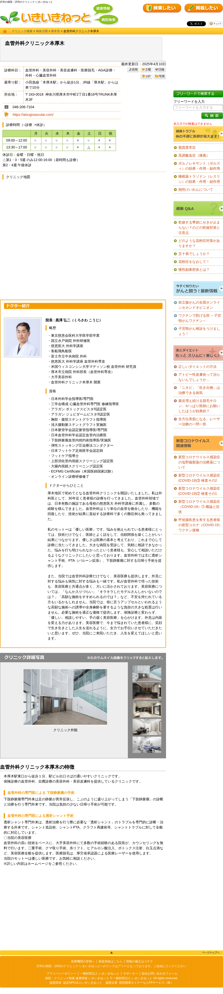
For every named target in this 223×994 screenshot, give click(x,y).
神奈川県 (42, 31)
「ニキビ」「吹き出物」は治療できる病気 (199, 390)
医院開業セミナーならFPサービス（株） (146, 982)
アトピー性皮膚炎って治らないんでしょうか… (199, 377)
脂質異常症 (187, 147)
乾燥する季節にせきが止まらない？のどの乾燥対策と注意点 (199, 227)
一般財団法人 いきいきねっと (99, 973)
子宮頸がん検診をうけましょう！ (199, 331)
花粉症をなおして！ (194, 262)
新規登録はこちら (110, 961)
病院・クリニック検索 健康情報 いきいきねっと (77, 978)
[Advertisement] (83, 908)
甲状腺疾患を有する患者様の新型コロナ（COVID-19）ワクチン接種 (200, 525)
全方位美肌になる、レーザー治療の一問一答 (199, 421)
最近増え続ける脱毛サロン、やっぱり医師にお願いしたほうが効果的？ (199, 406)
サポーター (130, 973)
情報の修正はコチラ (139, 961)
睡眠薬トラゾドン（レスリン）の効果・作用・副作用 (199, 179)
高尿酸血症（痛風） (194, 155)
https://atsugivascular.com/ (33, 115)
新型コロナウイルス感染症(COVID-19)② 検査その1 (199, 491)
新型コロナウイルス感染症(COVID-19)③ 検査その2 (199, 477)
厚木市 (55, 31)
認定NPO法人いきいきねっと (82, 982)
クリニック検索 (22, 31)
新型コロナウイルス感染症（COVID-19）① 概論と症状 (199, 506)
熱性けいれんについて (195, 189)
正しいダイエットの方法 (197, 367)
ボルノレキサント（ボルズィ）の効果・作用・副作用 (199, 165)
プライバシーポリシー (61, 973)
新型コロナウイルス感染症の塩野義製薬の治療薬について (199, 462)
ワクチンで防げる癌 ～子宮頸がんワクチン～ (199, 318)
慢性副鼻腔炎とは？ (194, 269)
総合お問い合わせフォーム (159, 973)
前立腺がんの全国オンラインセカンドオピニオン (199, 305)
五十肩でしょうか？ (194, 254)
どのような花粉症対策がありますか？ (199, 243)
